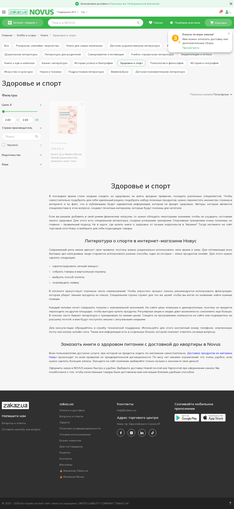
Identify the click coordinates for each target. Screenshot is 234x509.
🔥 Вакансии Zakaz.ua (73, 470)
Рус (84, 12)
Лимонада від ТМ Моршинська (127, 3)
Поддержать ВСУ (67, 12)
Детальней (153, 3)
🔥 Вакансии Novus (71, 476)
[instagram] (131, 433)
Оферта (64, 422)
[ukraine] (24, 145)
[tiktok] (152, 433)
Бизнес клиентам (70, 440)
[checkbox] (3, 144)
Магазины (65, 464)
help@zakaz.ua (126, 410)
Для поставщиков (71, 446)
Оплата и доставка (72, 410)
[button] (138, 23)
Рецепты (64, 452)
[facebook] (121, 433)
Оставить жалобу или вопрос (21, 429)
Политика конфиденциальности (80, 428)
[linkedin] (142, 433)
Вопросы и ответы (14, 423)
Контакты (65, 458)
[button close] (231, 4)
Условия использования (75, 434)
